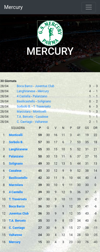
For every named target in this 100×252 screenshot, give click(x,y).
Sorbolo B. (24, 106)
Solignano (44, 101)
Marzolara (24, 111)
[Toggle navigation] (89, 7)
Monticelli (39, 111)
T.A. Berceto (25, 116)
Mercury (13, 7)
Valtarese (41, 122)
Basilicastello (26, 101)
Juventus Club (44, 86)
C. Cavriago (25, 122)
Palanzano (40, 96)
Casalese (42, 116)
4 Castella (24, 96)
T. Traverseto (42, 106)
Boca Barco (25, 86)
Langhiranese (26, 91)
